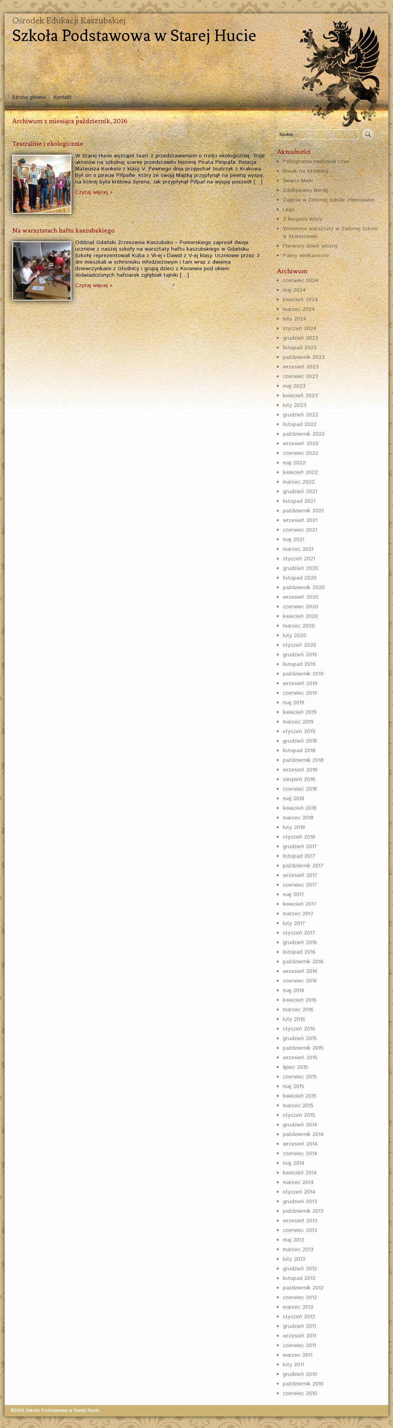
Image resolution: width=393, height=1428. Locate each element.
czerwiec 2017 (300, 885)
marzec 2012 (298, 1307)
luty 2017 (294, 923)
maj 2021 (293, 539)
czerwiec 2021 (300, 530)
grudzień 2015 (300, 1038)
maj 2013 (293, 1240)
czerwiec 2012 (300, 1297)
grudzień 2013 (300, 1201)
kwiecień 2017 (300, 904)
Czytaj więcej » (93, 192)
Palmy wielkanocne (306, 255)
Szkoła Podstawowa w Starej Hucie (134, 35)
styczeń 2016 (299, 1029)
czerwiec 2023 (300, 376)
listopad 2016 (299, 952)
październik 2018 (303, 760)
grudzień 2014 (300, 1125)
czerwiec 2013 (300, 1230)
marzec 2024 (299, 309)
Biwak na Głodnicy (306, 171)
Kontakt (62, 97)
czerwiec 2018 (300, 789)
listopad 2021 (299, 501)
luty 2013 (294, 1259)
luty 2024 (295, 319)
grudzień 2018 (300, 741)
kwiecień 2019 (300, 712)
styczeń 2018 (299, 837)
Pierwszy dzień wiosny (310, 246)
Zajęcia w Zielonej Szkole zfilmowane (328, 200)
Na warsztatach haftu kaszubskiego (63, 230)
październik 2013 (303, 1211)
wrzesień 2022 (301, 443)
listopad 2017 (299, 856)
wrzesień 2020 (301, 597)
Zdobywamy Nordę (306, 190)
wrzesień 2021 (300, 520)
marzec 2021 (298, 549)
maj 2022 (294, 463)
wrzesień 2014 (300, 1144)
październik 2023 (304, 357)
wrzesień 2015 (300, 1058)
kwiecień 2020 (300, 616)
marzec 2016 (298, 1010)
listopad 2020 (300, 578)
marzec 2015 (298, 1105)
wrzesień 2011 (299, 1336)
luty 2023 (294, 405)
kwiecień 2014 (300, 1173)
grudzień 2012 (300, 1269)
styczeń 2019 (299, 731)
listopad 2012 (299, 1278)
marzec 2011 (297, 1355)
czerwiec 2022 (300, 453)
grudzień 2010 (300, 1374)
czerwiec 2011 (299, 1345)
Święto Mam (298, 181)
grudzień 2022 (300, 415)
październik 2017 (303, 866)
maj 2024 (294, 290)
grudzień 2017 (300, 846)
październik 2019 (303, 674)
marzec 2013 (298, 1249)
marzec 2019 (298, 722)
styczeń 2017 (299, 933)
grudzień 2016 (300, 942)
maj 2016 (293, 990)
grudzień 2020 (300, 568)
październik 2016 (303, 962)
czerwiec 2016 (300, 981)
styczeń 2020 (299, 645)
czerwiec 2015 (300, 1077)
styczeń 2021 (299, 559)
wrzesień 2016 (300, 971)
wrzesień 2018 (300, 770)
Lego (289, 209)
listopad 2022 (300, 424)
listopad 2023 (300, 348)
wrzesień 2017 (300, 875)
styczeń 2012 (299, 1317)
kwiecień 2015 (300, 1096)
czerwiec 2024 (301, 280)
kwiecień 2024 (300, 300)
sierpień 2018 (299, 779)
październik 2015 (303, 1048)
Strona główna (29, 97)
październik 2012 (303, 1288)
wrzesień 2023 (301, 367)
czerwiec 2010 (300, 1393)
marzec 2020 (299, 626)
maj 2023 (294, 386)
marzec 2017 (298, 914)
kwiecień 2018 (300, 808)
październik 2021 (303, 511)
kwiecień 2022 (300, 472)
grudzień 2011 (299, 1326)
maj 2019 (293, 703)
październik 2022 (304, 434)
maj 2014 (294, 1163)
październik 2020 (304, 587)
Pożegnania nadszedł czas (316, 161)
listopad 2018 (299, 750)
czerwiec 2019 (300, 693)
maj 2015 (293, 1086)
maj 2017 (293, 894)
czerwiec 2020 (300, 607)
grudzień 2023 (300, 338)
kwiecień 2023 (300, 396)
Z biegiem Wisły (302, 219)
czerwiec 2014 (300, 1153)
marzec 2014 (298, 1182)
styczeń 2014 (299, 1192)
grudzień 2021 (300, 491)
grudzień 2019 (300, 655)
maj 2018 (293, 798)
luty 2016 (294, 1019)
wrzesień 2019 (300, 683)
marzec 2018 (298, 818)
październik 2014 (303, 1134)
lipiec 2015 (295, 1067)
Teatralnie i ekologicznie (47, 143)
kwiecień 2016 (300, 1000)
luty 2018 (294, 827)
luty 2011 (293, 1365)
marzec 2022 (299, 482)
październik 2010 (303, 1384)
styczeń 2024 (300, 328)
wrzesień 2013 (300, 1221)
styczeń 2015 (299, 1115)
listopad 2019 (299, 664)
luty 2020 (294, 635)
